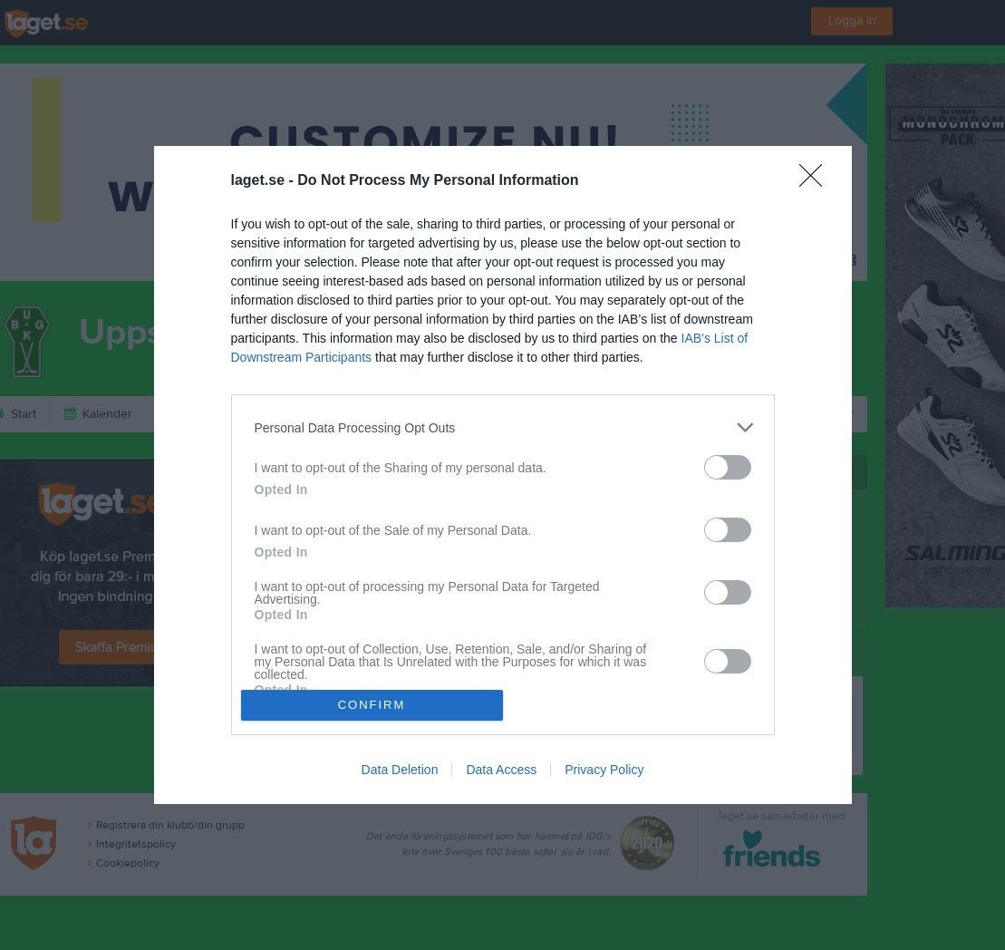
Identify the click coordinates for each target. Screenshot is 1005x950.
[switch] (727, 467)
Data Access (501, 769)
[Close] (816, 181)
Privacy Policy (604, 769)
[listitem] (503, 427)
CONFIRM (372, 705)
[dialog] (503, 474)
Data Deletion (400, 769)
